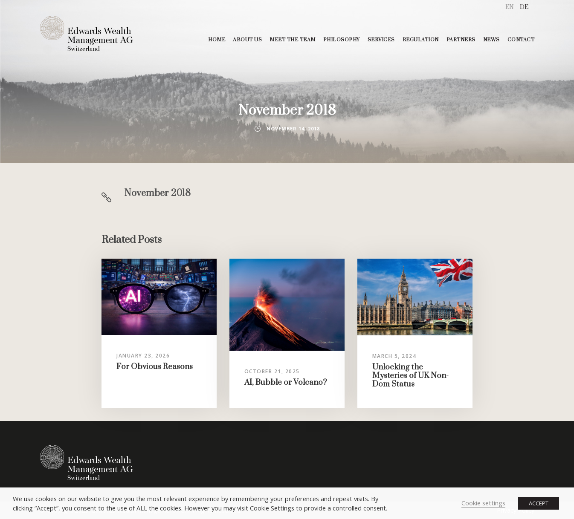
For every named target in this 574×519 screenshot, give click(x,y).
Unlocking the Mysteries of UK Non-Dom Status (410, 375)
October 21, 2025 (272, 371)
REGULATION (421, 40)
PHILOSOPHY (341, 40)
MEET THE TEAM (293, 40)
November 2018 (157, 193)
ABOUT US (247, 40)
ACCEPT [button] (538, 503)
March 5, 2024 (394, 356)
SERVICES (381, 40)
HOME (216, 40)
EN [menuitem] (509, 7)
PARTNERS (460, 40)
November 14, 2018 (293, 128)
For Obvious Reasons (154, 367)
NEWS (491, 40)
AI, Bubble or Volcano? (285, 382)
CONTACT (521, 40)
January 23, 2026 (143, 355)
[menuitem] (509, 7)
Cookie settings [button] (483, 503)
